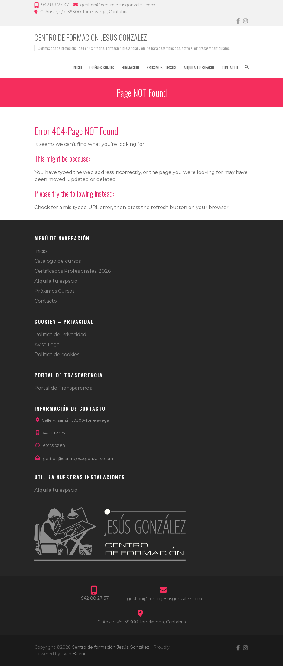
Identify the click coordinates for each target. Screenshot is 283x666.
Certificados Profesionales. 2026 (72, 271)
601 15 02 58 (54, 445)
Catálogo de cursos (57, 261)
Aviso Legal (47, 344)
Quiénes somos (101, 67)
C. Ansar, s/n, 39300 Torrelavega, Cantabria (84, 11)
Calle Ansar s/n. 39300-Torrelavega (75, 420)
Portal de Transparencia (63, 388)
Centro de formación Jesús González (90, 37)
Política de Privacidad (60, 334)
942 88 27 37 (55, 5)
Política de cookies (56, 354)
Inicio (77, 67)
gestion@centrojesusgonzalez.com (117, 5)
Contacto (230, 67)
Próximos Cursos (161, 67)
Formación (130, 67)
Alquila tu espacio (199, 67)
